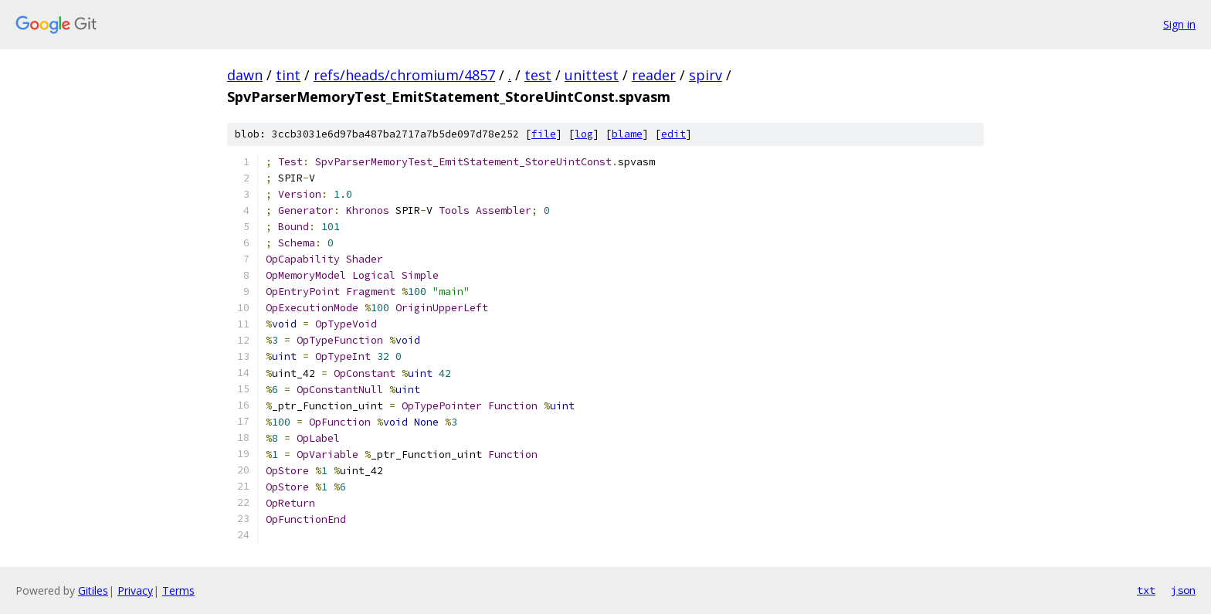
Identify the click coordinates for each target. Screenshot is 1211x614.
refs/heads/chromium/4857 (404, 75)
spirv (705, 75)
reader (654, 75)
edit (673, 134)
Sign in (1179, 24)
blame (627, 134)
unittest (592, 75)
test (537, 75)
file (543, 134)
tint (288, 75)
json (1183, 590)
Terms (178, 590)
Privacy (135, 590)
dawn (245, 75)
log (584, 134)
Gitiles (93, 590)
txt (1146, 590)
